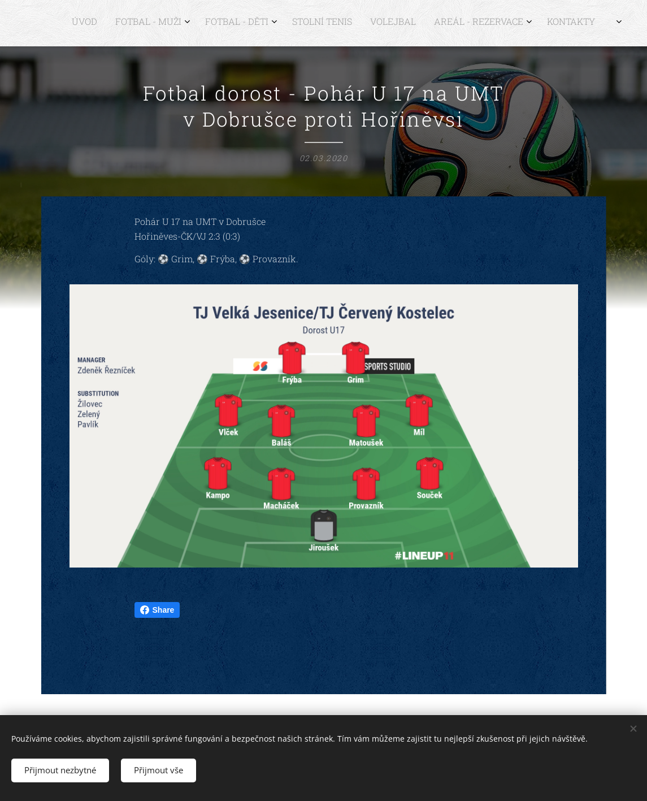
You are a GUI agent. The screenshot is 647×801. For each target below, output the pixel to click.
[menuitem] (486, 23)
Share (157, 609)
